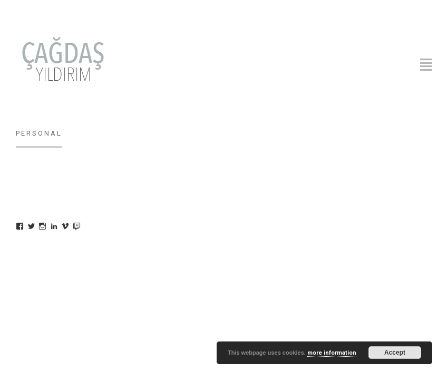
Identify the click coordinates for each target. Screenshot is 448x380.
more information (331, 352)
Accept (394, 352)
